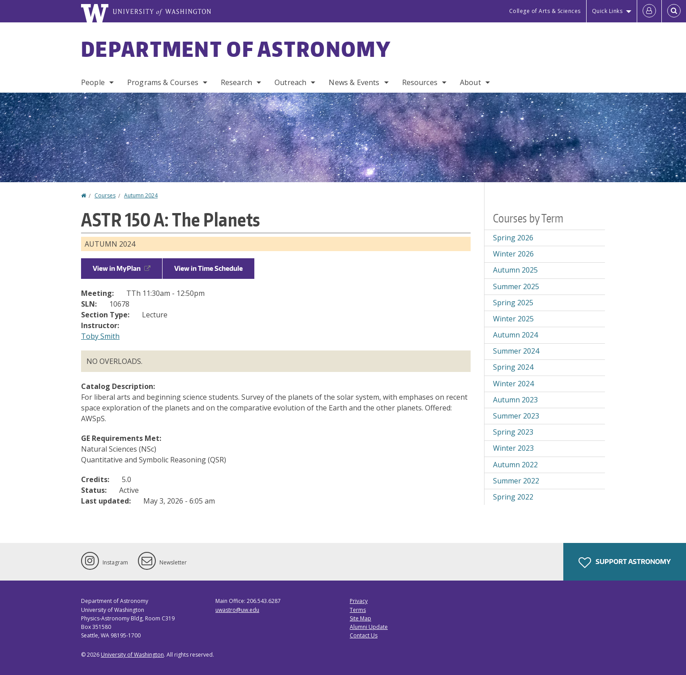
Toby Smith (100, 336)
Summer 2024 (516, 351)
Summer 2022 (516, 481)
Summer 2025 (516, 286)
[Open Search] (674, 11)
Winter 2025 (513, 319)
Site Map (360, 618)
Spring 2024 (513, 367)
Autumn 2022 (515, 465)
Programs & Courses (162, 82)
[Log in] (649, 11)
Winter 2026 (513, 254)
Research (236, 82)
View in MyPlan (121, 268)
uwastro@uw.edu (237, 610)
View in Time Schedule (208, 268)
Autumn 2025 (515, 270)
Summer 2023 (516, 416)
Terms (358, 610)
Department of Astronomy (236, 48)
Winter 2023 (513, 448)
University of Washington (132, 654)
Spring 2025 (513, 303)
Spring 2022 (513, 497)
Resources (419, 82)
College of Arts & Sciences (545, 11)
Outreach (290, 82)
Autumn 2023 (515, 400)
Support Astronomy (625, 562)
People (93, 82)
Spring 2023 (513, 432)
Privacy (359, 601)
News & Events (354, 82)
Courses (105, 195)
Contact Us (363, 635)
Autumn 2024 (141, 195)
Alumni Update (369, 627)
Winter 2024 (513, 384)
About (470, 82)
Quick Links (607, 11)
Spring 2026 (513, 238)
